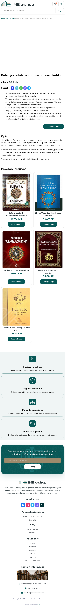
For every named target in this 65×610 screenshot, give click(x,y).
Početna (4, 18)
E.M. (38, 604)
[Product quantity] (40, 126)
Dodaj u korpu (54, 126)
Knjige (12, 18)
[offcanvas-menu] (61, 4)
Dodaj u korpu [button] (16, 224)
